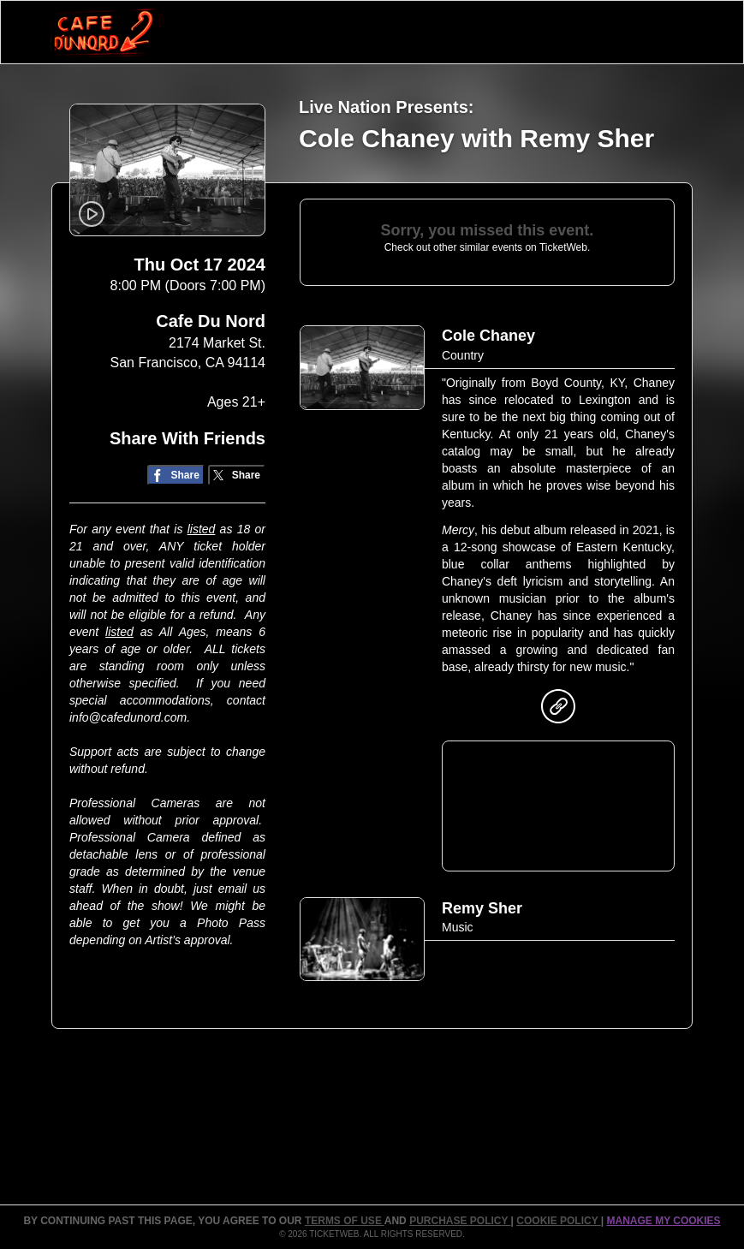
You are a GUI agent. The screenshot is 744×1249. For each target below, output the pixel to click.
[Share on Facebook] (176, 475)
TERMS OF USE (344, 1221)
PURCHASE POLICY (459, 1221)
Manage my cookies (663, 1221)
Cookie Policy (558, 1221)
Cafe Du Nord (210, 321)
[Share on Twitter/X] (236, 475)
